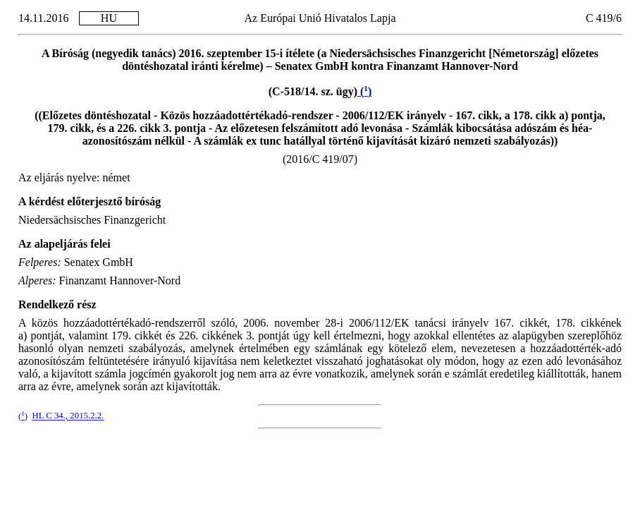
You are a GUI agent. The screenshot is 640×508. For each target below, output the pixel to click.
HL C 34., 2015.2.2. (68, 416)
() (364, 91)
